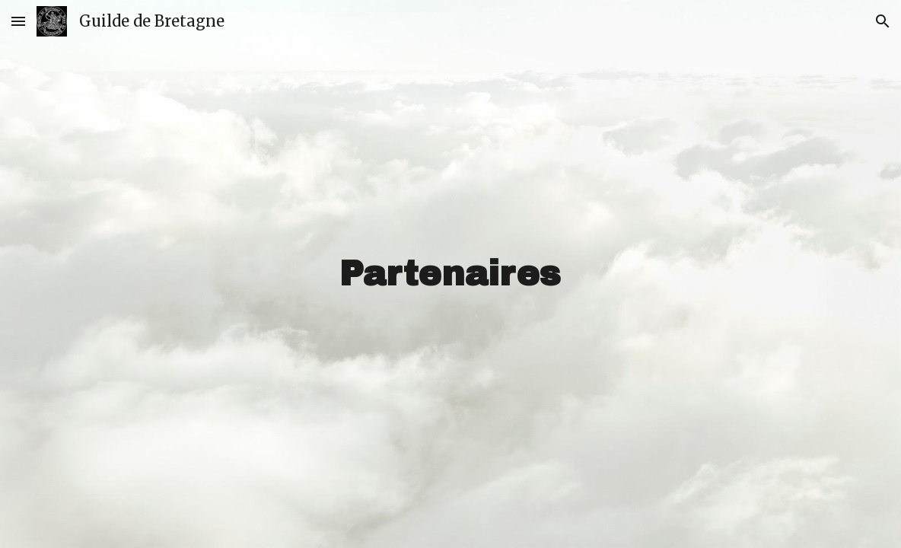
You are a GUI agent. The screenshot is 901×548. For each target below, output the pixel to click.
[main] (450, 274)
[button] (18, 21)
